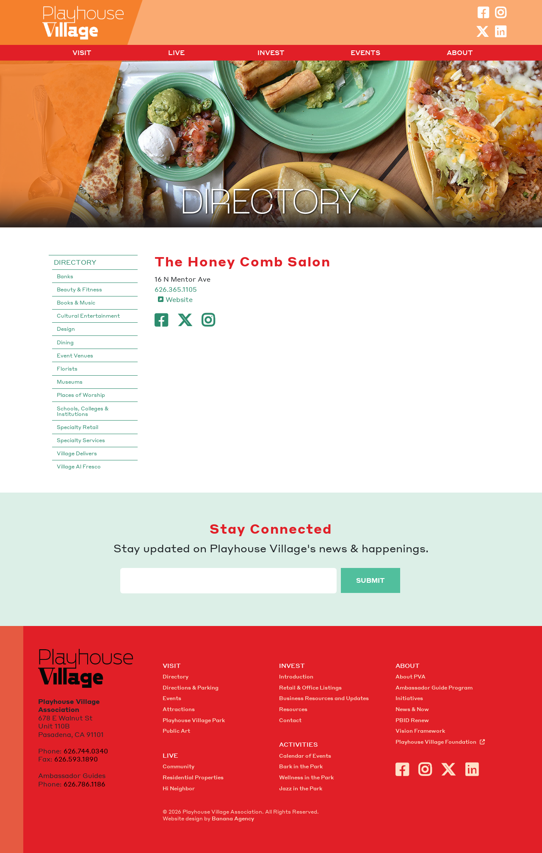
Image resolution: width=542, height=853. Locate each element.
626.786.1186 (84, 784)
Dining (65, 342)
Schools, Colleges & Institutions (82, 411)
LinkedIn (500, 31)
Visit (81, 53)
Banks (65, 276)
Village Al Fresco (79, 466)
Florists (67, 369)
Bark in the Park (301, 766)
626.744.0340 (86, 751)
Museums (70, 382)
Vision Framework (420, 731)
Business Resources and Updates (324, 698)
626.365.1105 (176, 289)
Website (179, 299)
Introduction (296, 676)
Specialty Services (81, 440)
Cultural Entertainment (88, 316)
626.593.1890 (76, 759)
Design (66, 329)
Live (176, 53)
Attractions (179, 709)
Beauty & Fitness (79, 289)
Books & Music (76, 302)
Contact (290, 720)
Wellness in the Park (306, 777)
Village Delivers (77, 453)
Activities (298, 744)
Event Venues (75, 355)
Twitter (482, 31)
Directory (75, 262)
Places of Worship (81, 395)
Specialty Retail (77, 427)
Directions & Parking (190, 687)
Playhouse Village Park (194, 720)
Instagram (500, 12)
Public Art (176, 731)
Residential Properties (193, 777)
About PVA (410, 676)
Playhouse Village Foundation (435, 742)
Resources (293, 709)
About (460, 53)
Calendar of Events (305, 756)
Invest (271, 53)
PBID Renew (412, 720)
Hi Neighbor (179, 788)
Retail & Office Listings (310, 687)
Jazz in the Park (300, 788)
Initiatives (409, 698)
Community (178, 766)
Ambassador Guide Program (434, 687)
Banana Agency (233, 818)
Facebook (483, 12)
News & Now (412, 709)
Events (365, 53)
